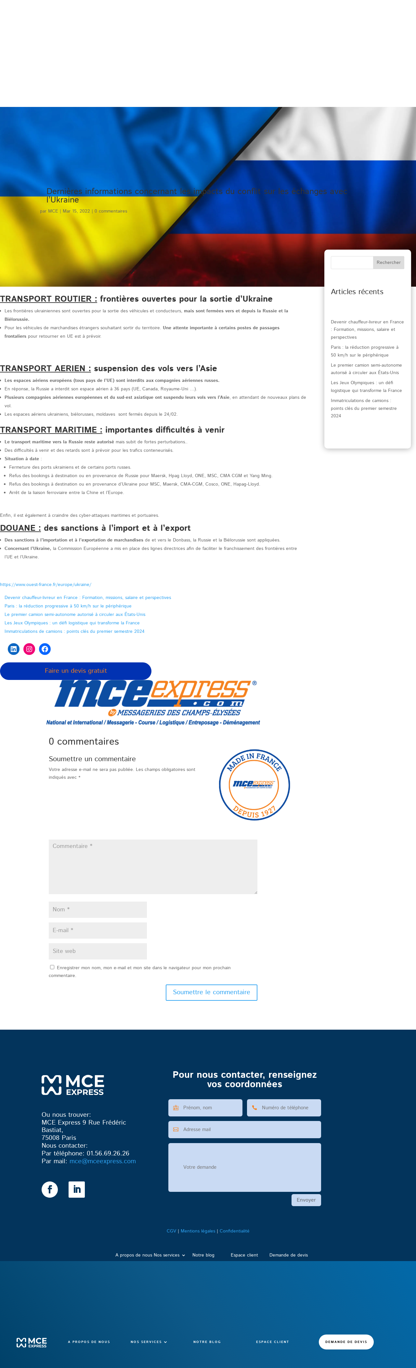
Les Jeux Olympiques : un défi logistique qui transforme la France (72, 623)
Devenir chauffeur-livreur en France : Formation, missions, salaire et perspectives (88, 597)
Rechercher (389, 262)
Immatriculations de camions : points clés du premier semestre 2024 (75, 631)
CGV (171, 1231)
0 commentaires (111, 211)
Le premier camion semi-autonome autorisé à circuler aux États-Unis (75, 614)
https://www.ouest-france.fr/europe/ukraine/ (45, 584)
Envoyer (306, 1200)
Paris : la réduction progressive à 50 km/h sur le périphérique (68, 606)
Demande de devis (346, 80)
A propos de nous (89, 80)
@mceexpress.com (103, 1161)
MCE (53, 211)
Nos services (146, 80)
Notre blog (207, 80)
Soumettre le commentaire (211, 992)
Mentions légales (198, 1231)
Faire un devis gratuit (76, 671)
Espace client (272, 80)
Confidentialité (235, 1231)
